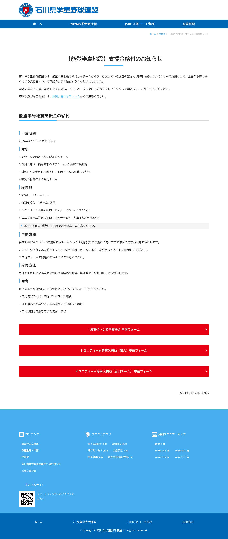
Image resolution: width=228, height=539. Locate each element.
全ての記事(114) (97, 443)
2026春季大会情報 (83, 24)
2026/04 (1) (162, 450)
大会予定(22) (120, 450)
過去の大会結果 (30, 443)
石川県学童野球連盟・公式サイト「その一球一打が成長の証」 (58, 10)
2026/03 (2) (182, 450)
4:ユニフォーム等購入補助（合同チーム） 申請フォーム (114, 371)
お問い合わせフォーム (66, 96)
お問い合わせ (29, 470)
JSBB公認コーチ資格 (140, 24)
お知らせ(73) (119, 443)
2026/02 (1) (162, 457)
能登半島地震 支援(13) (120, 457)
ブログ (162, 34)
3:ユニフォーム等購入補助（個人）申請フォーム (114, 350)
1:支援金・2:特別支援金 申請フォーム (114, 329)
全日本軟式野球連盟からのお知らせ (41, 464)
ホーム (37, 24)
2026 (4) (160, 443)
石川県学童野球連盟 (109, 530)
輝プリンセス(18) (98, 450)
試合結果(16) (95, 457)
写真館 (25, 457)
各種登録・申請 (30, 450)
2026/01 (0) (182, 457)
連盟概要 (188, 24)
